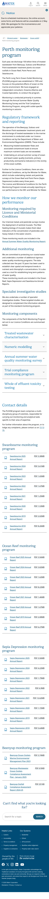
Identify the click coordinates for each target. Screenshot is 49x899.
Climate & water (12, 38)
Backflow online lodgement (29, 845)
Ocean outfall (34, 38)
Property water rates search (29, 849)
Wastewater (24, 38)
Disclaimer (5, 885)
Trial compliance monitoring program (19, 372)
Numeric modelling (18, 347)
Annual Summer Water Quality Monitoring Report (23, 241)
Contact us (18, 885)
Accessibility (6, 838)
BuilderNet (24, 835)
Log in (31, 4)
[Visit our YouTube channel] (22, 864)
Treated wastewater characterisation (19, 335)
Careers (5, 835)
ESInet (23, 838)
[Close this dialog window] (47, 10)
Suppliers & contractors (10, 849)
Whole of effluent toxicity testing (23, 386)
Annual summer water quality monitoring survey (23, 358)
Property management (9, 845)
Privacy (11, 885)
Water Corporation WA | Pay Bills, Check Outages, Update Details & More (4, 38)
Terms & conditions (8, 842)
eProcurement (25, 842)
